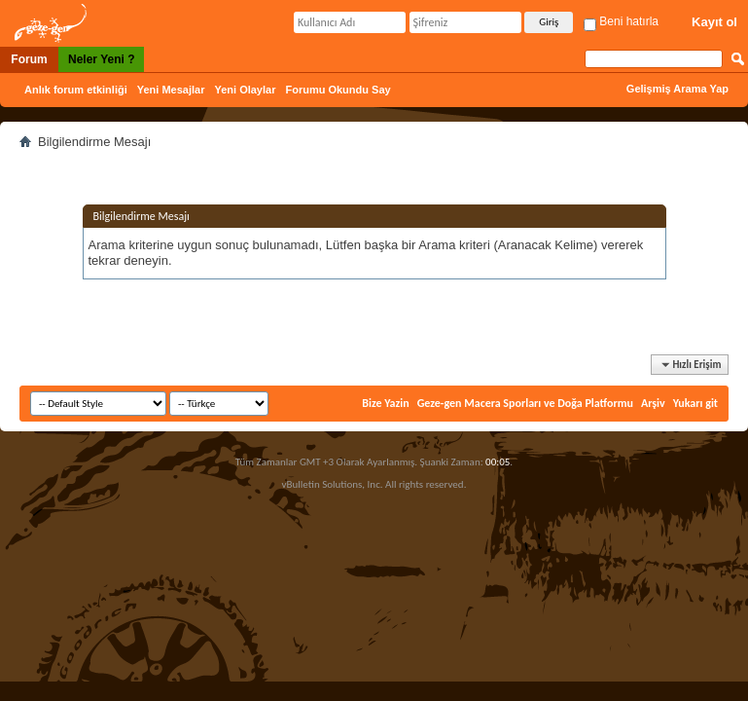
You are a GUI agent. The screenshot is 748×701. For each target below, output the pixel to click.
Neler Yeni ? (101, 59)
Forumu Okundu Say (337, 89)
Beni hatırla (621, 21)
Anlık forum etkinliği (75, 89)
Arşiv (653, 403)
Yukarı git (695, 403)
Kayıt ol (714, 22)
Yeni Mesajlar (171, 89)
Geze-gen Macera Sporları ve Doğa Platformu (525, 403)
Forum (29, 59)
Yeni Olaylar (244, 89)
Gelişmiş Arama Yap (677, 88)
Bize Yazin (385, 403)
